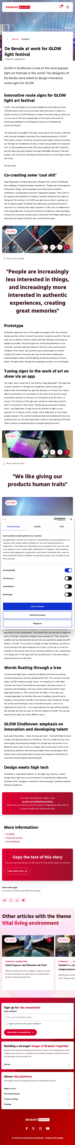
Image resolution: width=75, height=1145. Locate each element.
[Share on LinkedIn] (4, 900)
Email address (10, 1011)
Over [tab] (62, 526)
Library (7, 1064)
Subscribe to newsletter (19, 1032)
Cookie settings (11, 1099)
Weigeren (37, 623)
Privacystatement (12, 1093)
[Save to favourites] (52, 247)
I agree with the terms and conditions (22, 1023)
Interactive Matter (14, 838)
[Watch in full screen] (45, 247)
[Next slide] (71, 962)
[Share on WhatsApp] (17, 900)
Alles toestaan (37, 606)
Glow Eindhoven (13, 841)
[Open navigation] (67, 7)
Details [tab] (37, 526)
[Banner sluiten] (71, 519)
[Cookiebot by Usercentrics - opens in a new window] (54, 519)
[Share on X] (10, 900)
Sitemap (7, 1104)
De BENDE (10, 834)
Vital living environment (30, 923)
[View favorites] (60, 6)
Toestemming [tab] (13, 526)
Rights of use (10, 1088)
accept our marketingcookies (37, 801)
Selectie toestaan (38, 615)
